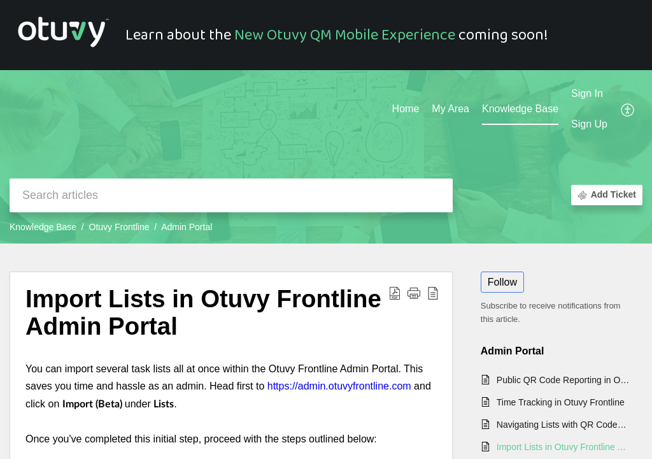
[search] (231, 195)
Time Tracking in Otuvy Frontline (561, 402)
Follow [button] (502, 282)
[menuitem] (589, 94)
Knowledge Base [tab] (520, 108)
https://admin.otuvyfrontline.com (339, 386)
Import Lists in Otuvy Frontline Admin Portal (563, 447)
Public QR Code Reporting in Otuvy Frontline (563, 380)
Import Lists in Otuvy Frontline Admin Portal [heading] (203, 312)
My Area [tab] (450, 108)
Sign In (587, 93)
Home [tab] (406, 108)
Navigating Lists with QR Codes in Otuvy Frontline (563, 424)
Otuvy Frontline (119, 227)
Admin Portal (186, 227)
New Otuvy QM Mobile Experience (344, 35)
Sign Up (589, 124)
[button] (628, 109)
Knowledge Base (43, 227)
